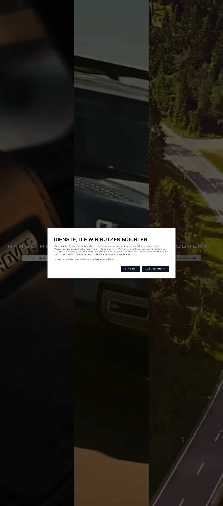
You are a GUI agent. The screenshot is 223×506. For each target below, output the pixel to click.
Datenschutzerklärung (105, 259)
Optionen (130, 269)
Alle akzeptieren (155, 269)
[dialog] (111, 253)
